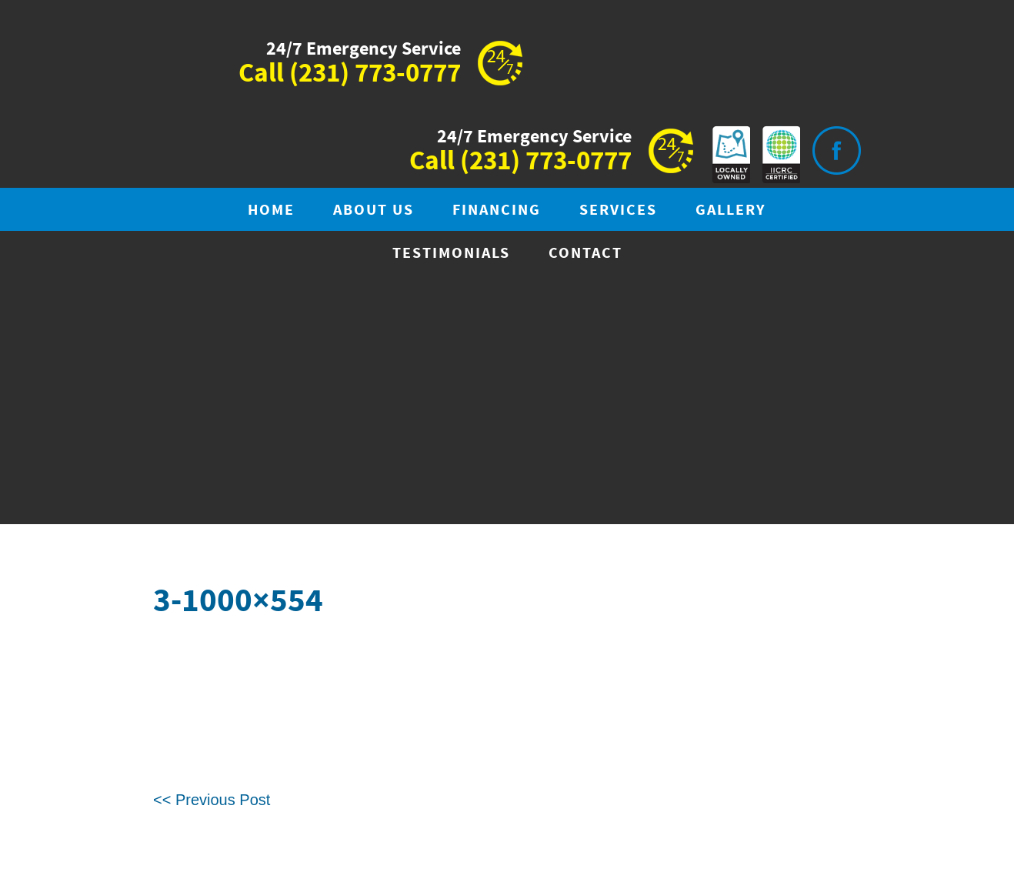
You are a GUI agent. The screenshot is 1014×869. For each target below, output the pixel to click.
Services (618, 210)
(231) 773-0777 (375, 73)
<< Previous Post (211, 799)
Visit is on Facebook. (836, 150)
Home (271, 210)
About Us (373, 210)
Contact (585, 253)
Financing (496, 210)
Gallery (730, 210)
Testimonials (451, 253)
